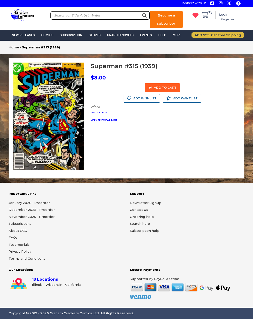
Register (227, 19)
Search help (140, 224)
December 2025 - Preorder (32, 210)
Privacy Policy (20, 251)
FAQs (13, 237)
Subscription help (144, 231)
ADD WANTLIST (182, 98)
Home (14, 47)
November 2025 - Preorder (32, 217)
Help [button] (162, 35)
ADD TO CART (162, 88)
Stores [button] (94, 35)
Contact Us (139, 210)
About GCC (18, 231)
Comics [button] (47, 35)
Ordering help (142, 217)
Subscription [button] (71, 35)
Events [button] (146, 35)
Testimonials (19, 245)
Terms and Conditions (27, 258)
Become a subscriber (166, 19)
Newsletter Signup (145, 203)
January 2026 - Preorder (29, 203)
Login (223, 14)
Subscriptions (20, 224)
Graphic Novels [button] (120, 35)
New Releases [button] (23, 35)
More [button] (177, 35)
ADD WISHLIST (141, 98)
